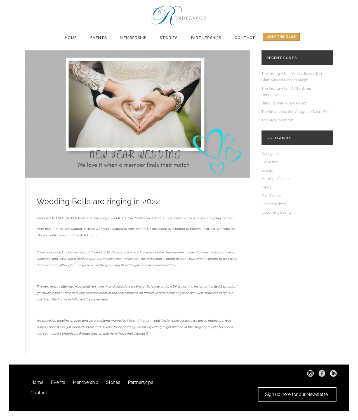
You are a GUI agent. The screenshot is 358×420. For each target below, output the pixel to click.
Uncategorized (274, 204)
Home (36, 382)
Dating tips (270, 153)
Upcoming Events (276, 212)
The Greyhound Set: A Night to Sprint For (295, 111)
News (266, 187)
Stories (113, 382)
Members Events (275, 179)
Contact (38, 392)
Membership (85, 382)
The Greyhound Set (277, 120)
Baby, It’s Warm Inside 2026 (284, 103)
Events (267, 170)
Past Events (271, 195)
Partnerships (140, 382)
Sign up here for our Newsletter (297, 394)
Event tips (270, 162)
